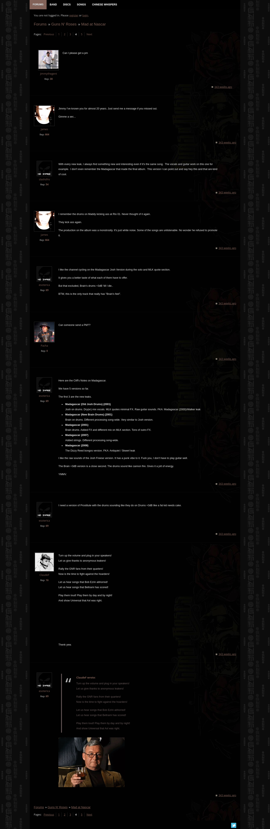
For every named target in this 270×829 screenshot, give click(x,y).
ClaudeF (44, 575)
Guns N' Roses (63, 24)
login (85, 15)
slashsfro (44, 179)
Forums (40, 24)
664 (47, 134)
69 (47, 290)
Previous (48, 34)
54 (47, 184)
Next (89, 34)
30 (51, 78)
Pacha (44, 346)
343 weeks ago (223, 87)
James (44, 129)
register (73, 15)
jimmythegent (48, 74)
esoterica (44, 285)
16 (47, 580)
